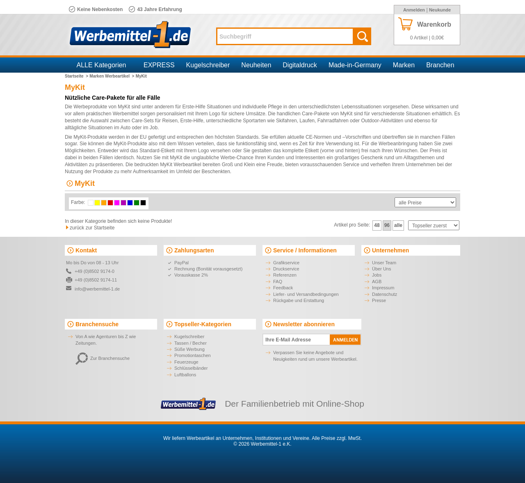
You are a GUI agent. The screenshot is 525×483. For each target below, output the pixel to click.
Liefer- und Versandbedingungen (306, 294)
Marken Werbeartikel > (111, 76)
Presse (379, 300)
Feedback (283, 287)
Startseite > (76, 76)
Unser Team (384, 262)
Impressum (383, 287)
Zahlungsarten (194, 250)
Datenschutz (384, 294)
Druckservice (286, 268)
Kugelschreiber (208, 65)
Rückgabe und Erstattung (298, 300)
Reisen (169, 121)
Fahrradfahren (333, 121)
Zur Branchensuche (102, 358)
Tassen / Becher (190, 343)
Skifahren (286, 121)
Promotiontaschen (192, 355)
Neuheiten (256, 65)
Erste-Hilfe (191, 121)
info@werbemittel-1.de (97, 288)
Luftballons (185, 374)
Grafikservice (286, 262)
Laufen (307, 121)
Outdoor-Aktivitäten (382, 121)
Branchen (440, 65)
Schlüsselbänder (191, 368)
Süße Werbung (189, 349)
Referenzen (285, 274)
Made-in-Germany (355, 65)
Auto (125, 127)
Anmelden (414, 9)
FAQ (277, 281)
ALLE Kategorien (101, 65)
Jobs (376, 274)
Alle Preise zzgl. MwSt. (337, 438)
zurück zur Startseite (92, 228)
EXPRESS (159, 65)
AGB (376, 281)
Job (154, 127)
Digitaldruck (300, 65)
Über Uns (381, 268)
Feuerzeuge (186, 361)
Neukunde (440, 9)
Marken (404, 65)
